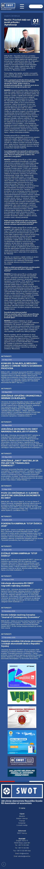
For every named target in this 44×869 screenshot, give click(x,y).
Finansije (22, 821)
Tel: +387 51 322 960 (22, 845)
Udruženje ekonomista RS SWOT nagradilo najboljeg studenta (17, 584)
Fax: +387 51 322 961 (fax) (22, 851)
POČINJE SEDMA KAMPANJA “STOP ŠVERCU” (19, 554)
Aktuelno (22, 816)
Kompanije (21, 823)
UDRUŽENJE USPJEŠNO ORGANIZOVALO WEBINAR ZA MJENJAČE (21, 396)
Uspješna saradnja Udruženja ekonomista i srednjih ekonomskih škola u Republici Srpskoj (21, 643)
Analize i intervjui (22, 818)
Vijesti (21, 814)
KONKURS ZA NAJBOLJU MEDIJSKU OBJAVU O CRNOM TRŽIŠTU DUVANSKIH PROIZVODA (21, 366)
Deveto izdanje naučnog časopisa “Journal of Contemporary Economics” (20, 616)
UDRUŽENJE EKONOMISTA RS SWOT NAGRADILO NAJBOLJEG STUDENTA (19, 430)
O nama (22, 808)
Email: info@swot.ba (22, 853)
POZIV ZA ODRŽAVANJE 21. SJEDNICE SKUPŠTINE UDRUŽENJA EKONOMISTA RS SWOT (20, 495)
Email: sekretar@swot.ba (22, 856)
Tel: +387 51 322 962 (22, 848)
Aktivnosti (6, 356)
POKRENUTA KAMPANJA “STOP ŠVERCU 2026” (21, 524)
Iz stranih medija (22, 825)
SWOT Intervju (22, 833)
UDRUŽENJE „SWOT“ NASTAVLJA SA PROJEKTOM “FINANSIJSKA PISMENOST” (19, 463)
